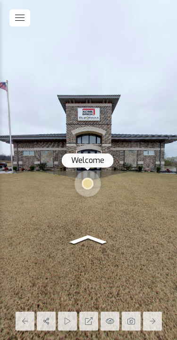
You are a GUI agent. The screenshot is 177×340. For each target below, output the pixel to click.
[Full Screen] (88, 321)
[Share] (46, 321)
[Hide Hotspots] (110, 321)
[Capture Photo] (131, 321)
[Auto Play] (67, 321)
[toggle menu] (19, 17)
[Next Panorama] (152, 321)
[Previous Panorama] (25, 321)
